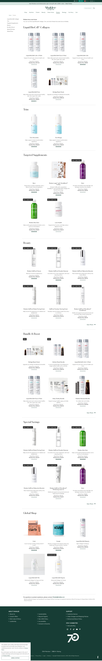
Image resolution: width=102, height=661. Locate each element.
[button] (98, 657)
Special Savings (11, 29)
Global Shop (10, 31)
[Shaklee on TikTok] (73, 629)
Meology (64, 12)
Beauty (43, 12)
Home (10, 15)
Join (76, 12)
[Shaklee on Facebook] (70, 629)
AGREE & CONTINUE (15, 658)
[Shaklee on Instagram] (67, 629)
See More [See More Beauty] (91, 324)
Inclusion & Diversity (45, 624)
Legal (44, 656)
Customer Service (72, 614)
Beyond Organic (44, 616)
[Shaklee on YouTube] (76, 629)
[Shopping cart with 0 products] (81, 1)
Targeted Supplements (12, 23)
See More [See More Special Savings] (91, 504)
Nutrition (31, 12)
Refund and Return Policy (75, 619)
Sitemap (49, 656)
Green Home (50, 12)
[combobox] (88, 8)
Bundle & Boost (11, 27)
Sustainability (43, 614)
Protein (38, 12)
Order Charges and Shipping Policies (78, 616)
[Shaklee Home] (51, 8)
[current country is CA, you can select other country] (86, 1)
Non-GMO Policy (44, 619)
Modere (58, 12)
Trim (8, 21)
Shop (25, 12)
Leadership (13, 622)
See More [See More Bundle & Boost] (91, 413)
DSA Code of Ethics (16, 619)
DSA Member (46, 652)
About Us (12, 614)
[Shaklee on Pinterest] (80, 629)
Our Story (70, 12)
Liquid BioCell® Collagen (13, 19)
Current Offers (14, 616)
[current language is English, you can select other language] (92, 1)
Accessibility (42, 622)
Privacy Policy (38, 656)
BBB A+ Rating (56, 652)
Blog (71, 626)
